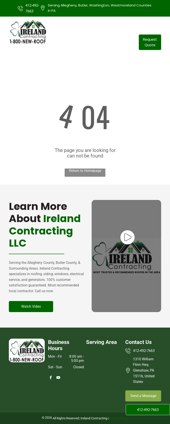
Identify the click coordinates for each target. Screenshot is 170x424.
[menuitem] (80, 42)
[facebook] (51, 378)
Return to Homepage (85, 171)
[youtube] (58, 378)
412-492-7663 (144, 351)
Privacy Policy (118, 418)
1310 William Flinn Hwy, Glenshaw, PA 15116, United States (144, 370)
